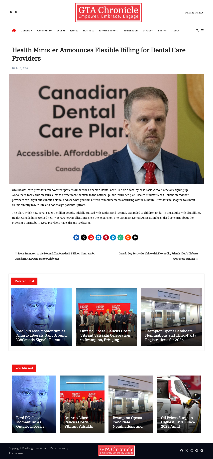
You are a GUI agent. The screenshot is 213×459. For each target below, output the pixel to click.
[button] (202, 30)
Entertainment (108, 30)
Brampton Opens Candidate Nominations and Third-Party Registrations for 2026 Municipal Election (170, 337)
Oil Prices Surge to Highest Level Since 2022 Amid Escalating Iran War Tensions (178, 427)
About (175, 30)
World (61, 30)
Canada (26, 30)
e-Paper (148, 30)
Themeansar (16, 454)
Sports (74, 30)
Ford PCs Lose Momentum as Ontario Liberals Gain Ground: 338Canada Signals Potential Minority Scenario (41, 337)
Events (162, 30)
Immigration (130, 30)
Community (44, 30)
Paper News (57, 448)
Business (88, 30)
